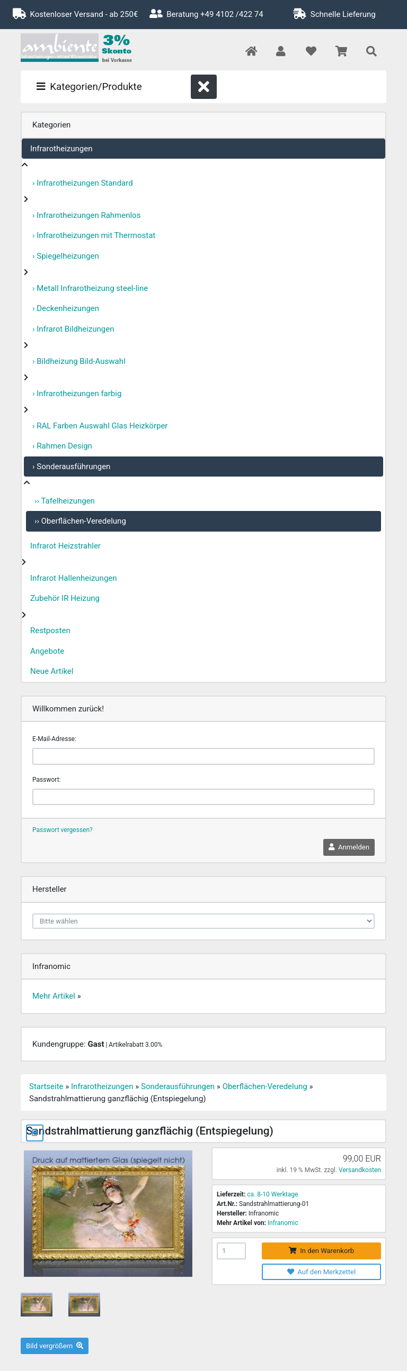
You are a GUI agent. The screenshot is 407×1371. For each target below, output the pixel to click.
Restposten (50, 630)
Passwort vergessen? (62, 830)
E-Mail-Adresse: (54, 739)
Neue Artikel (51, 671)
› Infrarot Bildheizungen (73, 329)
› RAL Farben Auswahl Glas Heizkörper (99, 426)
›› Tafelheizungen (64, 501)
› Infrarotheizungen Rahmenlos (86, 215)
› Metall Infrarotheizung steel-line (90, 288)
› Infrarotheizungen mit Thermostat (93, 235)
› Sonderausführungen (71, 466)
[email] (203, 756)
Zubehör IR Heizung (65, 598)
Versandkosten (360, 1170)
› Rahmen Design (62, 446)
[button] (281, 52)
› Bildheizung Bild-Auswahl (79, 361)
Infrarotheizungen (61, 148)
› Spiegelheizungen (65, 256)
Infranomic (283, 1223)
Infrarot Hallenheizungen (73, 578)
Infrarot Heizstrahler (65, 546)
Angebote (47, 651)
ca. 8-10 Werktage (272, 1194)
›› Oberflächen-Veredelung (80, 521)
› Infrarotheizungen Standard (82, 183)
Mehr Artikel (53, 996)
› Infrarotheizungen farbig (76, 393)
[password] (203, 797)
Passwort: (46, 779)
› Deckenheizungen (65, 308)
